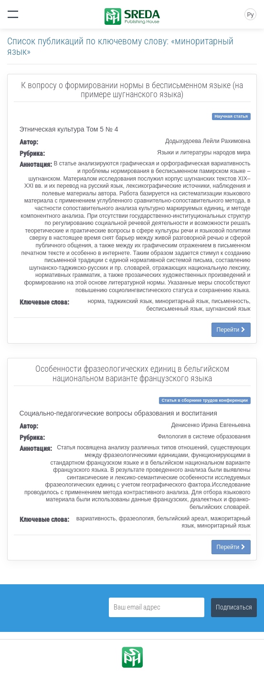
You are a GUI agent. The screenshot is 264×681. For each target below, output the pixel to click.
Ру (250, 14)
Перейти (231, 329)
